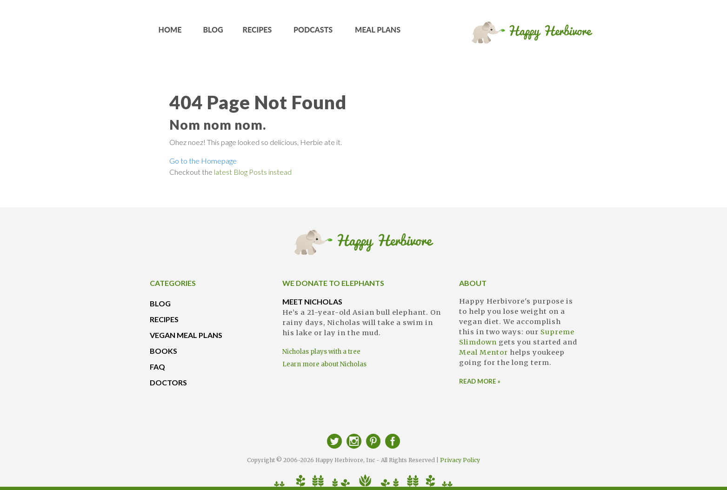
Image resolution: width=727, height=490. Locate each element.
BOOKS (163, 350)
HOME (170, 32)
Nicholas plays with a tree (321, 352)
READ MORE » (479, 381)
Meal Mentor (483, 352)
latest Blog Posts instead (253, 171)
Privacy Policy (460, 460)
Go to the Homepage (203, 160)
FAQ (157, 366)
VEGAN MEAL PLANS (186, 335)
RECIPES (257, 32)
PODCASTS (313, 32)
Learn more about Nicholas (324, 364)
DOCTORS (168, 382)
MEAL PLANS (377, 32)
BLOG (213, 32)
